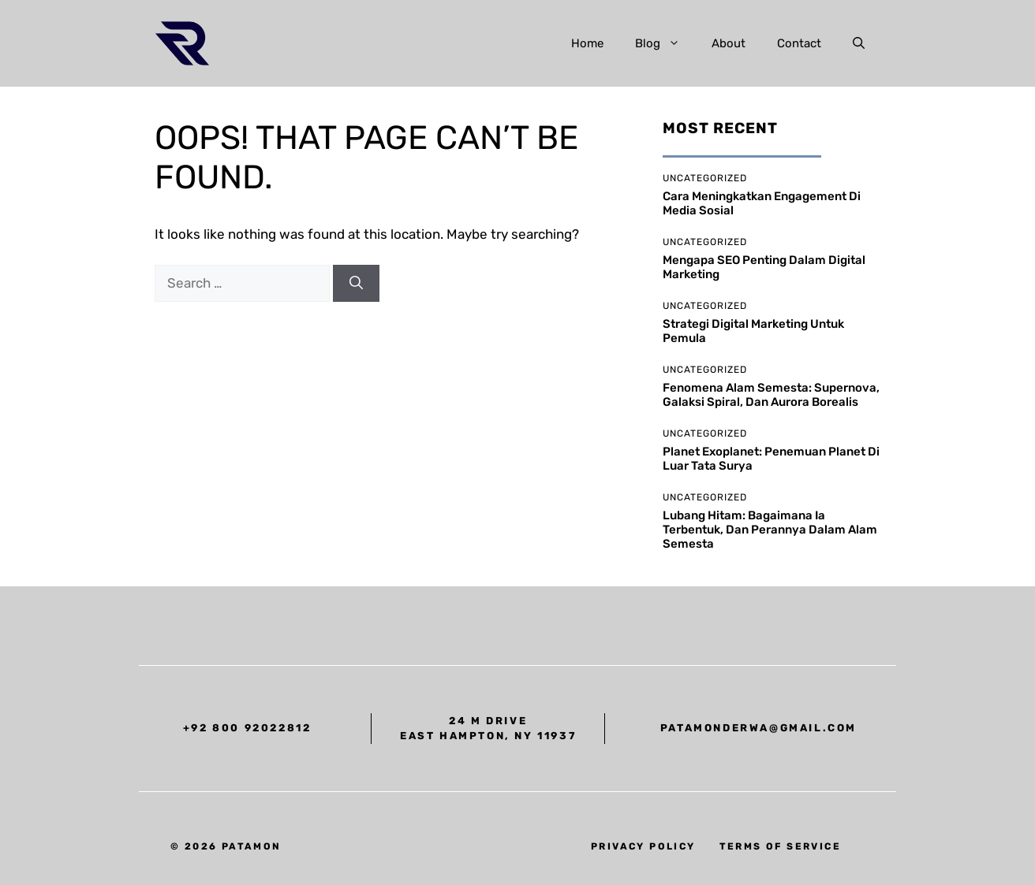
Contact (799, 43)
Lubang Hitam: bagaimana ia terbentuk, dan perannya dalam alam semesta (770, 529)
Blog (665, 43)
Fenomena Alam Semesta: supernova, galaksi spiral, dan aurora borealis (771, 395)
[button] (858, 43)
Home (587, 43)
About (728, 43)
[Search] (356, 284)
